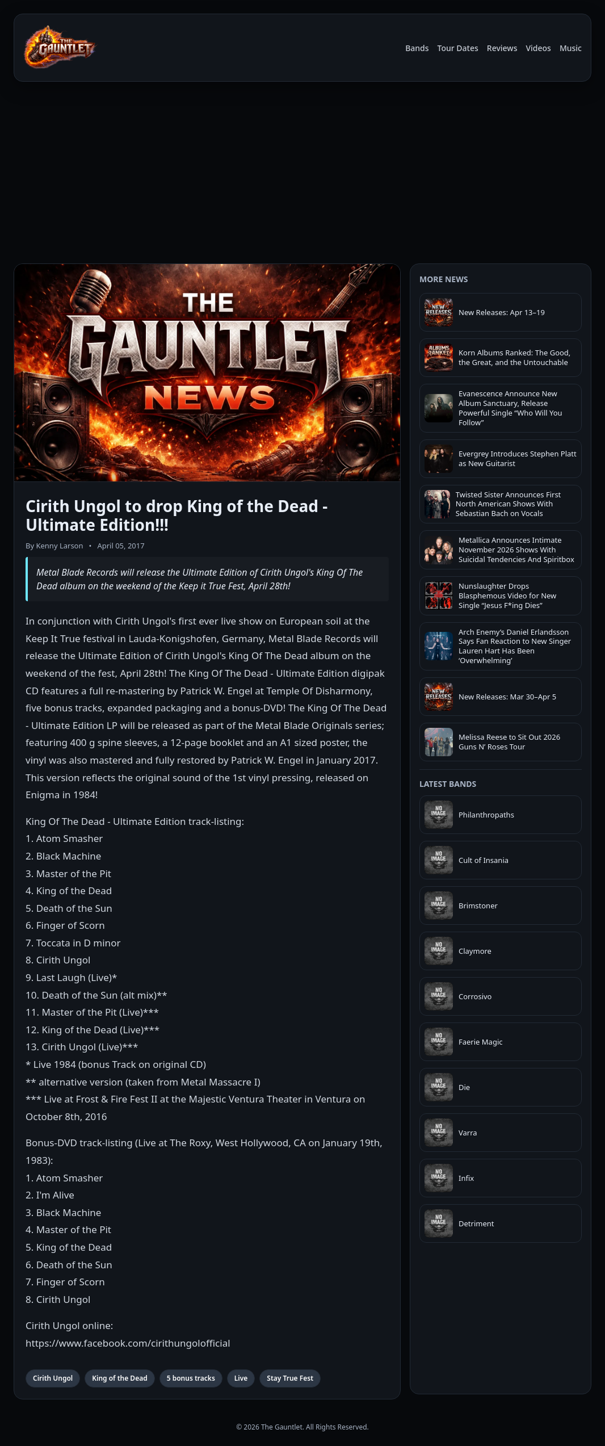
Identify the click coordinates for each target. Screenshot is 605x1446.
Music (571, 48)
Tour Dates (458, 48)
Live (241, 1378)
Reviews (502, 48)
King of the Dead (119, 1378)
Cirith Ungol (53, 1378)
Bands (416, 48)
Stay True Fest (290, 1378)
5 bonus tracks (191, 1378)
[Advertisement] (302, 174)
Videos (538, 48)
